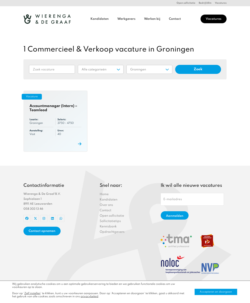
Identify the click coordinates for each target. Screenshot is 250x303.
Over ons (106, 205)
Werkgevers (126, 19)
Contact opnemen (42, 231)
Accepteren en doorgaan (216, 292)
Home (104, 194)
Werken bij (152, 19)
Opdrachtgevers (112, 231)
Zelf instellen (32, 293)
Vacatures (221, 3)
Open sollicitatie (186, 3)
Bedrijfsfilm (205, 3)
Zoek (198, 69)
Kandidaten (99, 19)
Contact (175, 19)
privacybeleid (89, 296)
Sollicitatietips (110, 221)
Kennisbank (108, 226)
